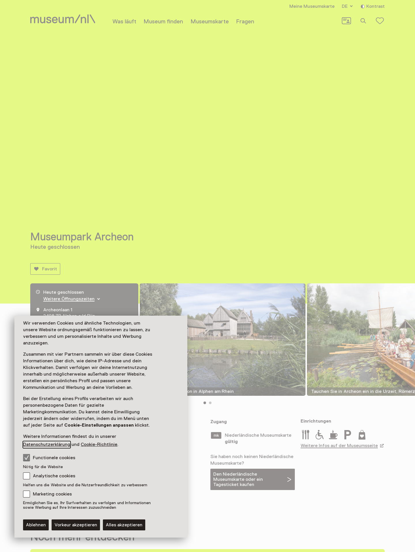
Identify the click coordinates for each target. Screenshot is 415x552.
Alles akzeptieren (124, 524)
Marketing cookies (52, 494)
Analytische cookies (54, 475)
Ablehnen (36, 524)
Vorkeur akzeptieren (75, 524)
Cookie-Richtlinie (99, 444)
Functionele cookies (49, 457)
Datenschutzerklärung (46, 444)
